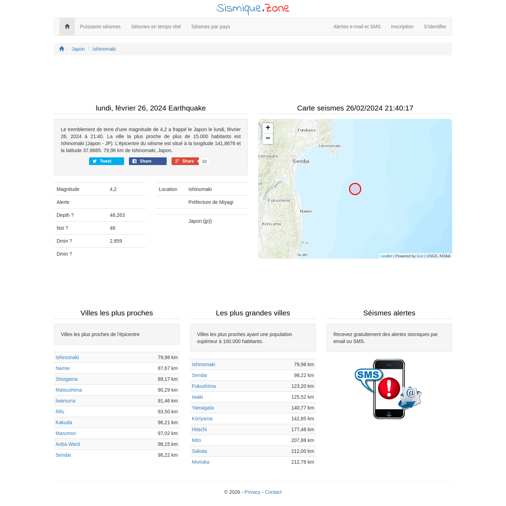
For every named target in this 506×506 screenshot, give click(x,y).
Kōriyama (202, 418)
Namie (63, 368)
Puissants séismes (100, 26)
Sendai (63, 455)
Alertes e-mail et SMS (357, 26)
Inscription (402, 26)
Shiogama (67, 379)
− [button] (268, 139)
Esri (420, 256)
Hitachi (199, 429)
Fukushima (204, 386)
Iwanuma (65, 401)
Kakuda (64, 422)
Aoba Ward (68, 444)
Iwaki (197, 397)
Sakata (199, 451)
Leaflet (386, 256)
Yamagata (203, 408)
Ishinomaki (104, 49)
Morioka (200, 462)
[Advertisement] (253, 81)
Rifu (60, 411)
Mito (196, 440)
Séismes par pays (210, 26)
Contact (273, 492)
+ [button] (268, 128)
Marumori (66, 433)
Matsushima (69, 390)
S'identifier (435, 26)
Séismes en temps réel (156, 26)
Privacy (253, 492)
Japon (78, 49)
